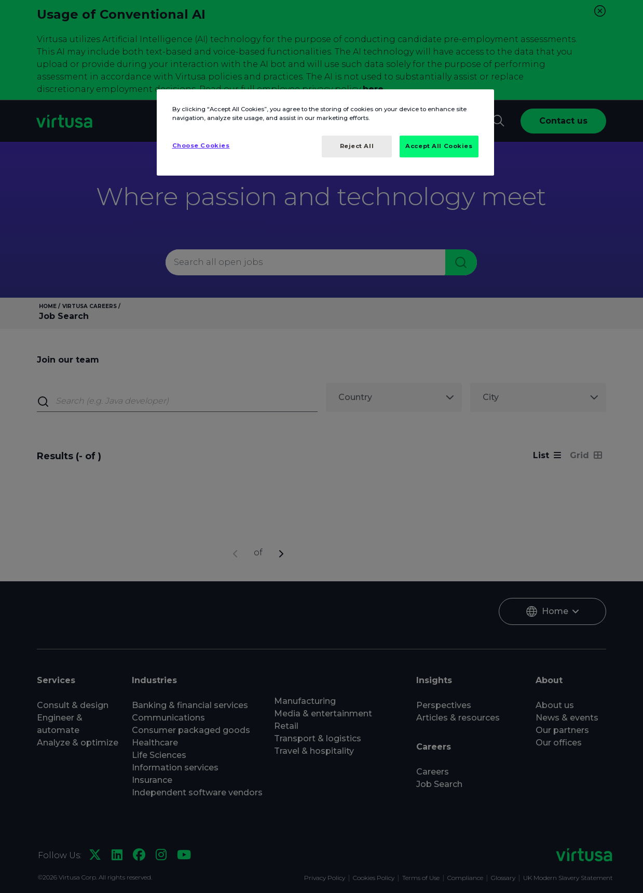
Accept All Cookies (438, 146)
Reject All (357, 146)
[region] (325, 132)
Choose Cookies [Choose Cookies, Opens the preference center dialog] (201, 145)
